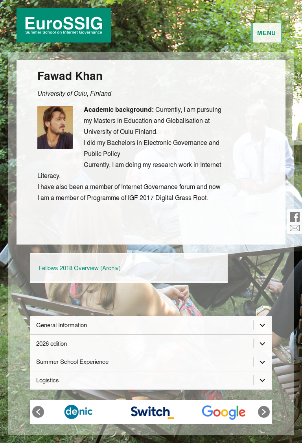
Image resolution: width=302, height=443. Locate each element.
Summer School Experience (72, 361)
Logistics (47, 380)
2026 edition (51, 343)
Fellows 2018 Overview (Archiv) (80, 267)
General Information (61, 325)
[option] (78, 412)
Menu (266, 32)
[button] (38, 412)
